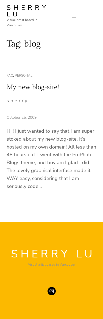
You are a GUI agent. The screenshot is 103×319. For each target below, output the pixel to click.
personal (23, 75)
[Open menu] (74, 16)
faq (10, 75)
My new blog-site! (33, 87)
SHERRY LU (28, 11)
